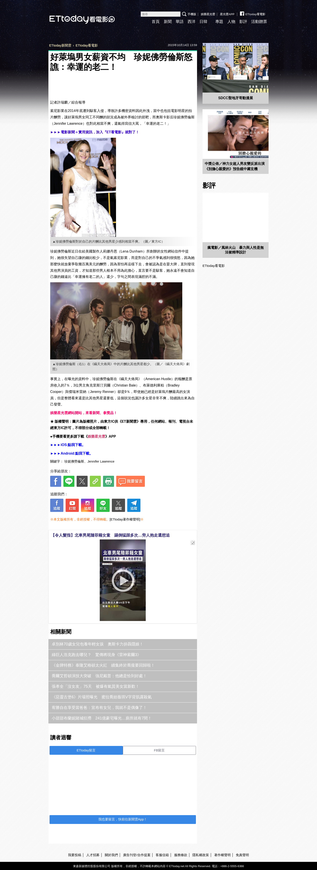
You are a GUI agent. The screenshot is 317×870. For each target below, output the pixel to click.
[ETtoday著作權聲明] (125, 519)
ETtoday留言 (86, 750)
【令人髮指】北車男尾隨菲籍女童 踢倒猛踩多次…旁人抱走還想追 (110, 535)
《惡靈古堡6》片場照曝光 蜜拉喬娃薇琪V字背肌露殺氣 (102, 697)
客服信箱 (162, 855)
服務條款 (180, 855)
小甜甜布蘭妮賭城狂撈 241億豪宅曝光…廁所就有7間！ (102, 718)
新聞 (168, 21)
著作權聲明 (222, 855)
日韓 (203, 21)
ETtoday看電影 (76, 16)
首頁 (156, 21)
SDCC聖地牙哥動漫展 (235, 98)
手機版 (192, 14)
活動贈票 (259, 21)
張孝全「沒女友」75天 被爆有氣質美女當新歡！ (95, 686)
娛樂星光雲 (208, 14)
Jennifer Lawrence (100, 461)
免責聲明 (242, 855)
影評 (243, 21)
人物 (231, 21)
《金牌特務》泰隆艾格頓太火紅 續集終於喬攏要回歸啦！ (103, 665)
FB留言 (159, 750)
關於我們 (111, 855)
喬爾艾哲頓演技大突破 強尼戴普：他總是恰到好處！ (99, 676)
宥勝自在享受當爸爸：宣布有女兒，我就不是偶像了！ (99, 707)
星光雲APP (227, 14)
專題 (219, 21)
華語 (180, 21)
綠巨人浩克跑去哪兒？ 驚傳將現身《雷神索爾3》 (96, 654)
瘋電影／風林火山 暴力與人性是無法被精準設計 (235, 250)
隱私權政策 (200, 855)
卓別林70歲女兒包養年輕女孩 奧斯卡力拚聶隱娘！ (97, 644)
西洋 (191, 21)
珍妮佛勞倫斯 (74, 461)
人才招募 (93, 855)
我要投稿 (74, 855)
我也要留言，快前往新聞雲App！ (122, 819)
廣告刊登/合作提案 (136, 855)
